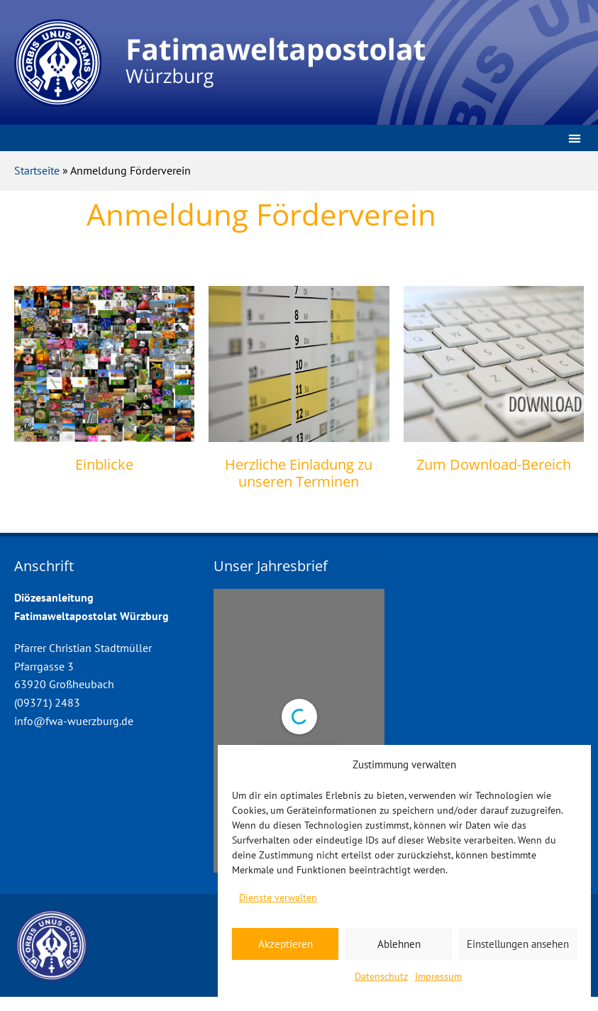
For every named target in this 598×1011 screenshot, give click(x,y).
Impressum (438, 976)
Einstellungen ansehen (518, 944)
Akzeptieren (285, 944)
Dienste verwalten (278, 897)
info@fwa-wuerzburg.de (73, 721)
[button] (574, 138)
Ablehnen (399, 944)
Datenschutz (381, 976)
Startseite (37, 170)
